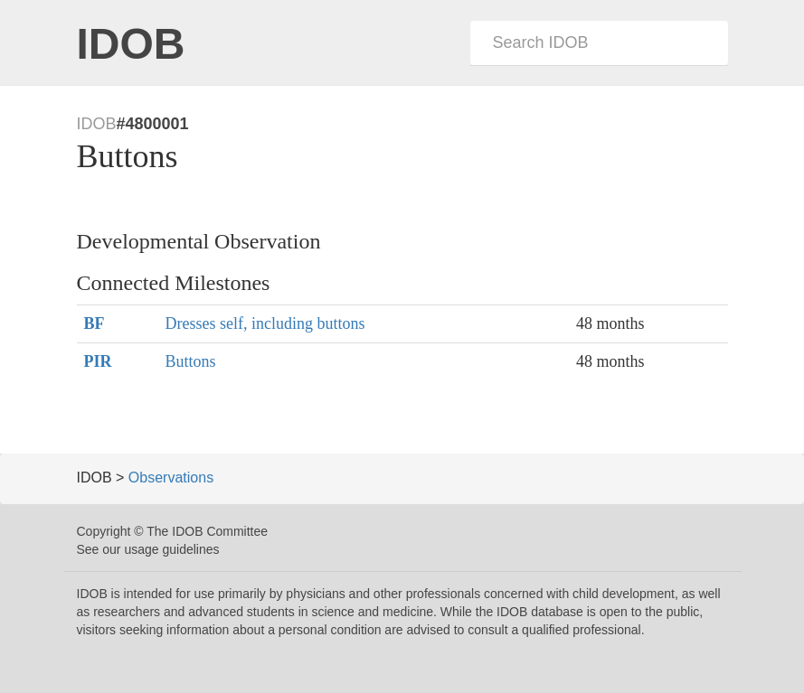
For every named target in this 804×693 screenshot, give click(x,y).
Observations (170, 477)
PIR (98, 361)
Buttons (191, 361)
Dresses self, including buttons (265, 323)
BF (94, 323)
